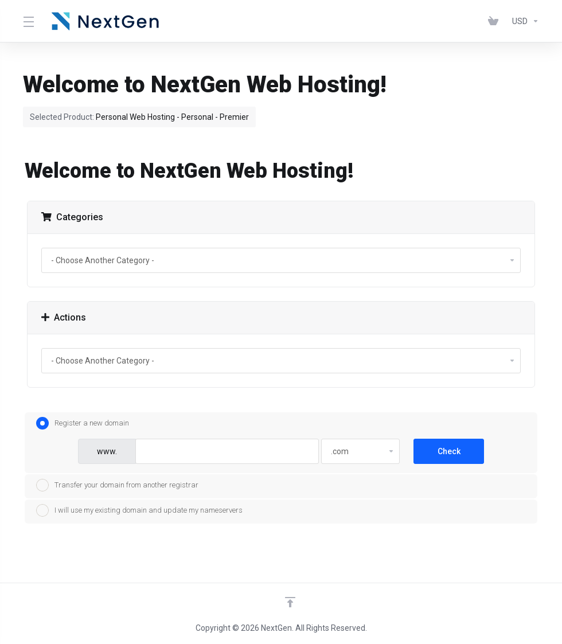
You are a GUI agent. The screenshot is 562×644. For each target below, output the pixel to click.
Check (449, 451)
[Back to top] (290, 602)
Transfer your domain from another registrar (117, 485)
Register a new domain (82, 423)
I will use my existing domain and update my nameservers (139, 510)
